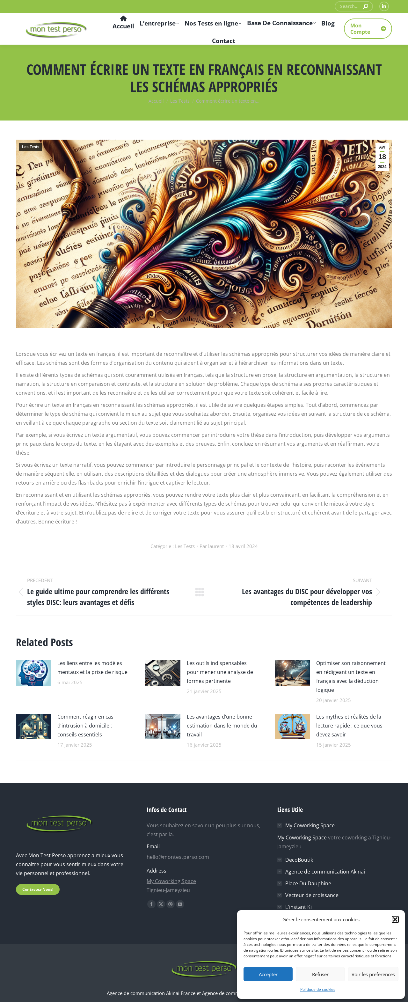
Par (212, 546)
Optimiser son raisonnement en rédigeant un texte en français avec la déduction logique (351, 676)
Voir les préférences (373, 974)
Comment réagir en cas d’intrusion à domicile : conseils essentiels (85, 725)
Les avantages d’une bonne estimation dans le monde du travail (222, 725)
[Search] (354, 6)
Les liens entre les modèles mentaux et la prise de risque (92, 668)
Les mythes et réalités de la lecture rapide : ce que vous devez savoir (349, 725)
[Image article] (33, 672)
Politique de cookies (317, 989)
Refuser (320, 974)
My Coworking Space (171, 881)
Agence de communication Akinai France (152, 993)
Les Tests (30, 147)
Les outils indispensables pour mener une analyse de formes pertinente (220, 672)
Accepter (268, 974)
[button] (395, 919)
